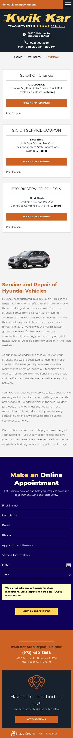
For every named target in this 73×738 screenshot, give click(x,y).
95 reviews (58, 26)
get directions (36, 719)
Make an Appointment (36, 103)
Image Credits (25, 734)
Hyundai (52, 57)
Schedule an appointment (19, 5)
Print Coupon (13, 113)
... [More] (49, 92)
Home (18, 57)
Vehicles (34, 57)
